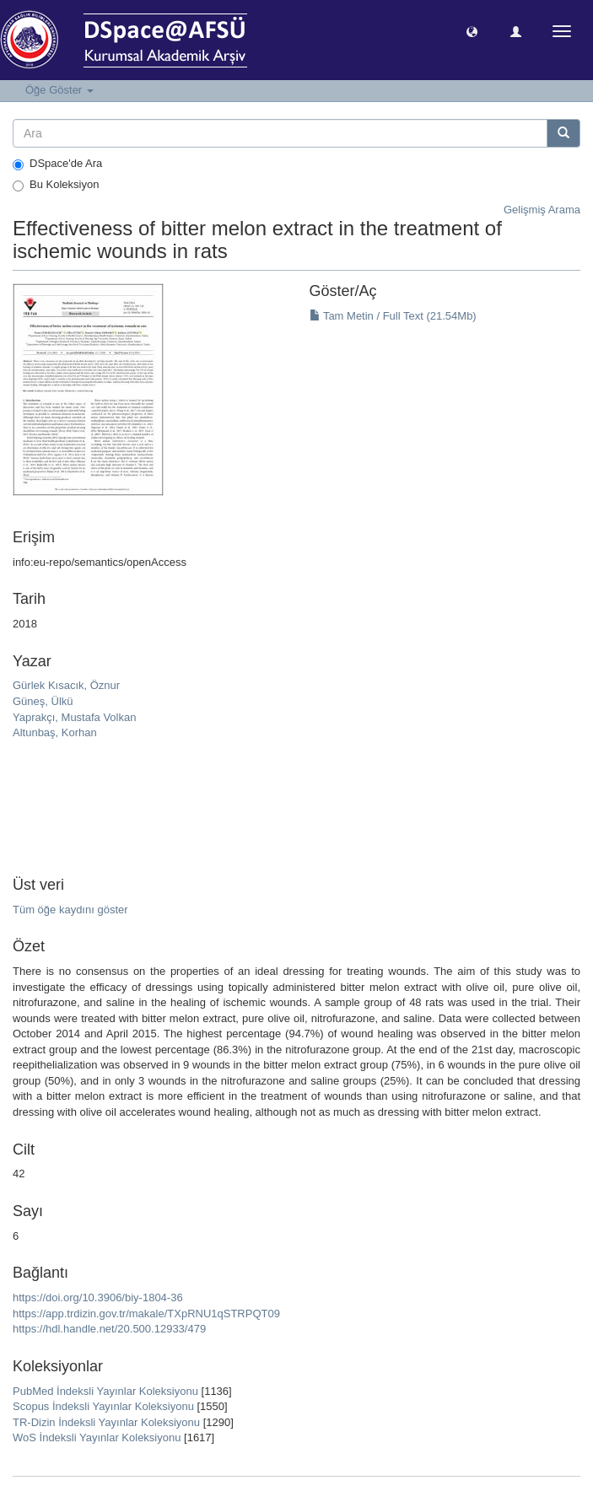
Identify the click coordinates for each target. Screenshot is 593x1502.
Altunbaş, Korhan (55, 732)
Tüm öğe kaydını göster (70, 909)
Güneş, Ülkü (43, 701)
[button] (472, 31)
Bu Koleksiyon (56, 184)
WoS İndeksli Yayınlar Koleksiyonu (97, 1437)
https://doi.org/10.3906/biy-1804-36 (98, 1297)
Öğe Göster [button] (59, 89)
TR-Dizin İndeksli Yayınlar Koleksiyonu (106, 1422)
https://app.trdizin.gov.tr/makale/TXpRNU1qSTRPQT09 (146, 1313)
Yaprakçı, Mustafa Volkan (74, 717)
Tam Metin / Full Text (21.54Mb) (393, 316)
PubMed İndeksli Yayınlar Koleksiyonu (105, 1391)
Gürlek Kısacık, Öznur (66, 685)
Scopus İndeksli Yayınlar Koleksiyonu (103, 1406)
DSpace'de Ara (57, 163)
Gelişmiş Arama (542, 209)
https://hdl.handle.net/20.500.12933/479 (109, 1328)
